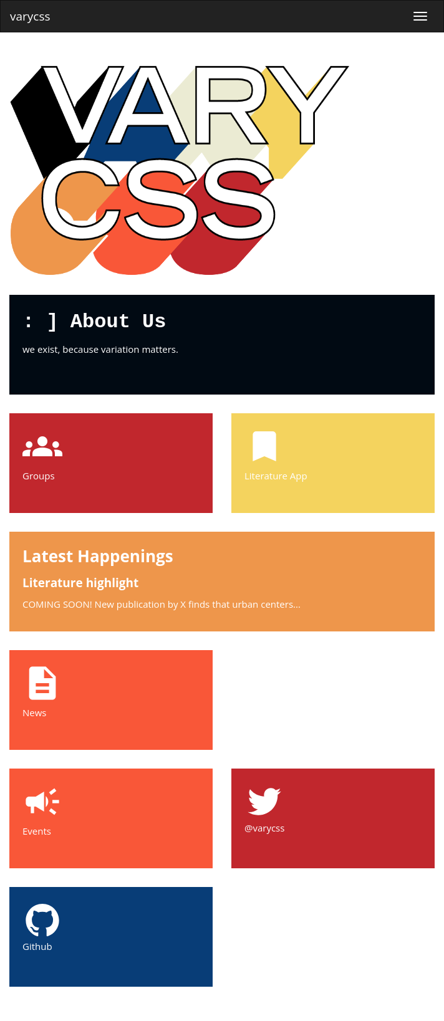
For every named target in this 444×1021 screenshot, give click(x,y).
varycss (30, 16)
